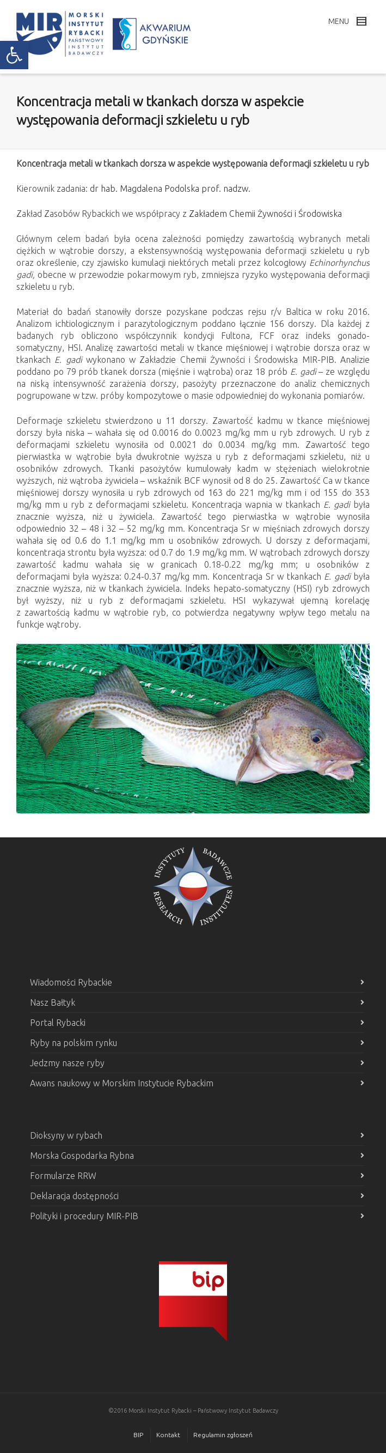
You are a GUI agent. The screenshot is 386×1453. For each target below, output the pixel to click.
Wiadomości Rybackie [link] (71, 982)
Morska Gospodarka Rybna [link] (82, 1155)
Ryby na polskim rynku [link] (73, 1043)
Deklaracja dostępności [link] (74, 1196)
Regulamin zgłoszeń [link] (223, 1434)
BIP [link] (138, 1434)
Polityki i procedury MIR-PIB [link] (84, 1216)
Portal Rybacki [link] (57, 1023)
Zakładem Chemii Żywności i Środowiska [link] (265, 213)
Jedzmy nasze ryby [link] (67, 1063)
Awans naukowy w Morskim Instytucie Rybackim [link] (121, 1083)
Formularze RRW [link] (63, 1176)
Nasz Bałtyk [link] (52, 1002)
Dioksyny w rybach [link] (66, 1135)
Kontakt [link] (168, 1434)
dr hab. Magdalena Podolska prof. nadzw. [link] (170, 188)
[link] (14, 55)
